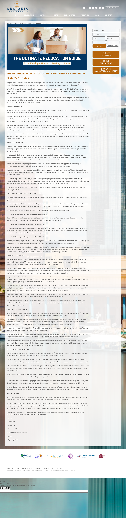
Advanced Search (112, 46)
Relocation (29, 15)
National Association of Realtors (17, 432)
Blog (97, 15)
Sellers (55, 15)
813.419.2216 (44, 470)
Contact (108, 15)
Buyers (43, 15)
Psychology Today (13, 440)
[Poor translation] (7, 488)
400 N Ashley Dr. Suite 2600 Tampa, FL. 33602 (61, 470)
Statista (10, 436)
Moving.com (11, 421)
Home (16, 15)
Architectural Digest (13, 429)
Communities (69, 15)
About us (85, 15)
